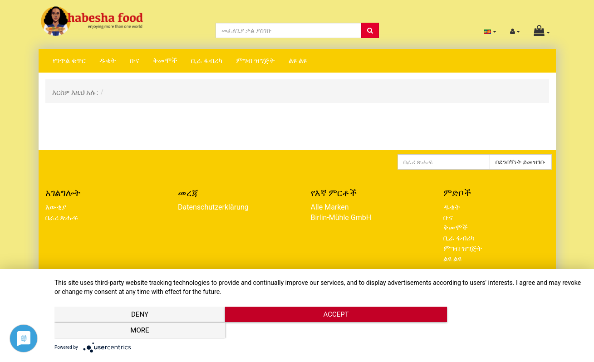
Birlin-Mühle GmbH (341, 217)
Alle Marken (330, 207)
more (505, 331)
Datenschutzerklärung (213, 207)
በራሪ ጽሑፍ (62, 217)
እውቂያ (55, 207)
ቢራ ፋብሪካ (206, 60)
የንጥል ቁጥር (69, 60)
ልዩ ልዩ (298, 60)
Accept (319, 331)
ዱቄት (107, 60)
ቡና (134, 60)
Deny (133, 331)
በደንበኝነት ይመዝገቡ (520, 162)
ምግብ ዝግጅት (255, 60)
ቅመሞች (165, 60)
